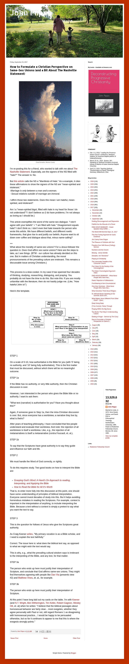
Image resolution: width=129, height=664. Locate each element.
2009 (92, 369)
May (93, 334)
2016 (92, 349)
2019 (92, 202)
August (94, 325)
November (95, 213)
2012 (92, 360)
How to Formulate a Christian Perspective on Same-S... (101, 320)
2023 (92, 190)
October (95, 216)
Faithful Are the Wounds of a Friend (103, 224)
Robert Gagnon (64, 603)
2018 (92, 204)
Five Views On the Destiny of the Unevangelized (102, 267)
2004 (92, 384)
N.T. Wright (20, 603)
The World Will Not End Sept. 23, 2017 (104, 232)
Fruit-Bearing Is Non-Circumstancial (103, 283)
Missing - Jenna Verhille (100, 253)
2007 (92, 375)
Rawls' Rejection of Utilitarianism (102, 280)
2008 (92, 372)
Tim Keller (50, 603)
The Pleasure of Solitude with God (103, 242)
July (93, 328)
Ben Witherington (35, 603)
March (94, 339)
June (94, 331)
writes (30, 534)
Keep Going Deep (98, 303)
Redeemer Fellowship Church (100, 447)
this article (19, 181)
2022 (92, 193)
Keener (76, 599)
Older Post (76, 638)
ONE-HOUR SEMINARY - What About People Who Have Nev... (104, 276)
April (94, 336)
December (95, 210)
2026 (92, 181)
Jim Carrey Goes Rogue (100, 239)
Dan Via (55, 574)
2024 (92, 187)
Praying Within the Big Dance (101, 309)
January (95, 345)
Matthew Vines (25, 578)
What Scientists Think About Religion (104, 291)
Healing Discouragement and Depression (105, 221)
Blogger (73, 653)
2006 (92, 378)
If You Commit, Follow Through (102, 306)
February (95, 342)
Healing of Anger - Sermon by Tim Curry (105, 317)
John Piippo (31, 12)
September (96, 219)
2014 (92, 355)
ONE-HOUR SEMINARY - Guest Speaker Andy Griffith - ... (102, 228)
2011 (92, 363)
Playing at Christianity (99, 259)
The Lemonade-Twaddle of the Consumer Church (102, 262)
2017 (92, 207)
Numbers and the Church (100, 250)
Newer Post (14, 638)
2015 (92, 352)
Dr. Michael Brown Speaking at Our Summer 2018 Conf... (103, 294)
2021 (92, 196)
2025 (92, 184)
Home (46, 638)
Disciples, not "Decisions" (100, 256)
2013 (92, 358)
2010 (92, 366)
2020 (92, 199)
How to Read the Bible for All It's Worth (33, 487)
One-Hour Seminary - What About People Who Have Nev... (103, 287)
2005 (92, 381)
